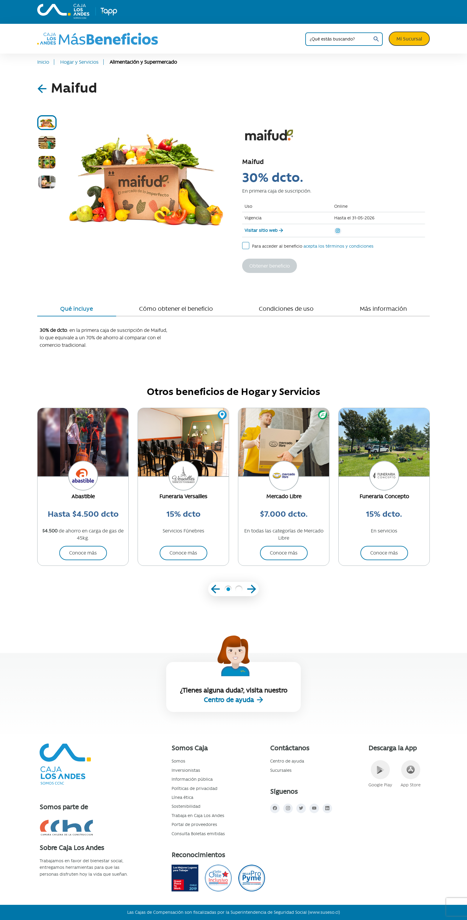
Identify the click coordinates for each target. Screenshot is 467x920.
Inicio (43, 62)
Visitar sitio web (261, 230)
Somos (178, 761)
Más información (383, 308)
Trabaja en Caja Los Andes (198, 815)
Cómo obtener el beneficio (176, 308)
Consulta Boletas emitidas (198, 833)
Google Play (380, 774)
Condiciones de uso (286, 308)
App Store (411, 774)
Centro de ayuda (230, 700)
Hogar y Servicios (79, 62)
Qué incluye (76, 308)
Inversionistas (186, 770)
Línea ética (182, 797)
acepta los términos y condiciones (338, 246)
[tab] (47, 122)
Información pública (192, 779)
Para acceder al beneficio (307, 245)
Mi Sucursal (409, 39)
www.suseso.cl (324, 912)
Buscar (376, 39)
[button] (228, 590)
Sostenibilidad (186, 806)
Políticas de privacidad (194, 788)
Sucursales (281, 770)
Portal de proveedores (194, 824)
